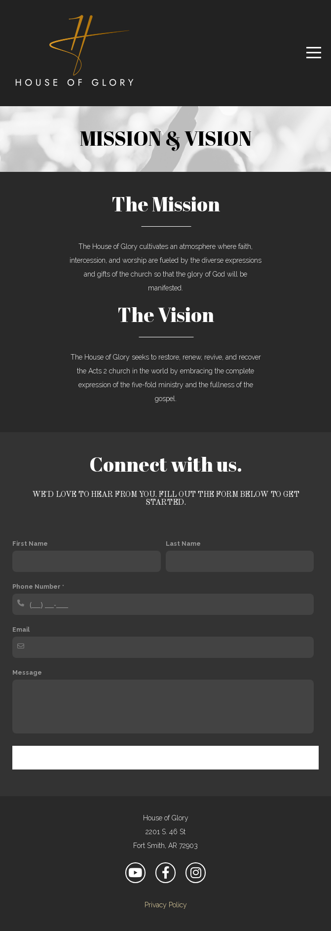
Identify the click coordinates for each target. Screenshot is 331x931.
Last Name (183, 543)
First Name (30, 543)
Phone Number (36, 586)
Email (21, 629)
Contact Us (166, 758)
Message (27, 672)
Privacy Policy (166, 905)
